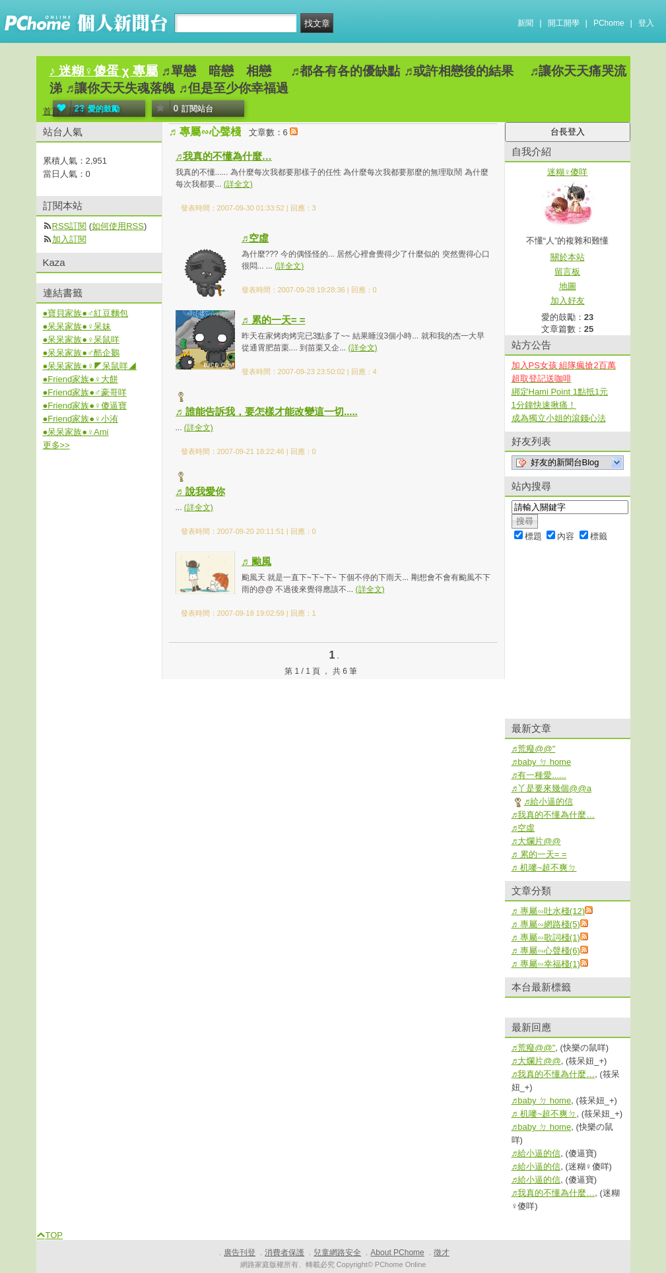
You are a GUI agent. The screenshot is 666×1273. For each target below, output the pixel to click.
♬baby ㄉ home (542, 762)
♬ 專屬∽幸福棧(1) (546, 964)
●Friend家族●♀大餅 (80, 379)
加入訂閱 (69, 239)
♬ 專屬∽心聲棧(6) (546, 951)
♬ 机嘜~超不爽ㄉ (544, 867)
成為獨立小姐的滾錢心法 (559, 418)
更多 (56, 445)
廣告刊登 (239, 1252)
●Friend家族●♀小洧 (80, 419)
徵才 (442, 1252)
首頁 (51, 111)
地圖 (567, 286)
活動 (77, 111)
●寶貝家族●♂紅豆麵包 (85, 313)
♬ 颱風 (256, 561)
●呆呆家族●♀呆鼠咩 (81, 339)
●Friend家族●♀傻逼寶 (85, 405)
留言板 (567, 272)
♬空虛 (255, 238)
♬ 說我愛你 (200, 491)
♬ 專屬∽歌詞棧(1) (546, 937)
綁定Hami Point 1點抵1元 (560, 392)
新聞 (525, 23)
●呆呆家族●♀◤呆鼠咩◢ (90, 366)
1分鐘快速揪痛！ (544, 405)
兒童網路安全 (337, 1252)
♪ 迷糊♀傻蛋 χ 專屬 (104, 71)
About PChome (397, 1252)
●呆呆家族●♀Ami (76, 432)
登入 (646, 23)
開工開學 (564, 23)
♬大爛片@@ (536, 841)
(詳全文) (238, 184)
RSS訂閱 (69, 226)
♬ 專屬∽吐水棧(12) (548, 911)
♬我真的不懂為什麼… (224, 156)
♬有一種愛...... (539, 775)
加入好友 (567, 301)
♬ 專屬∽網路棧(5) (546, 924)
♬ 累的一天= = (274, 319)
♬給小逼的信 (549, 801)
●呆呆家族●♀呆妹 (77, 326)
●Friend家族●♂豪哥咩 (85, 392)
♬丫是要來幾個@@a (551, 788)
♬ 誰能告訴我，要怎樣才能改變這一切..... (267, 411)
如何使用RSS (118, 226)
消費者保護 (284, 1252)
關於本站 (567, 257)
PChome (608, 23)
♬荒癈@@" (534, 749)
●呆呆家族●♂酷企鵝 (81, 353)
